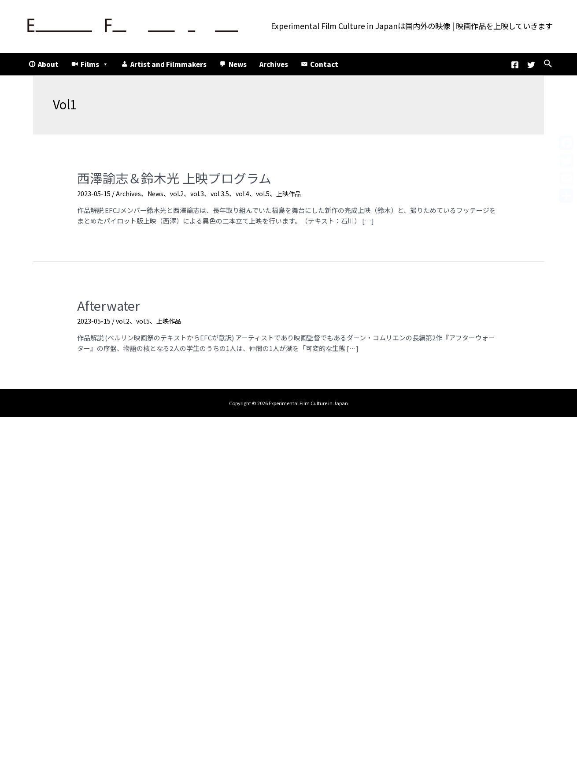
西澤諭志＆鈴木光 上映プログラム (164, 177)
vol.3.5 (225, 191)
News (238, 64)
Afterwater (105, 303)
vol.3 (201, 191)
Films (94, 64)
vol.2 (180, 191)
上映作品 (297, 191)
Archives (273, 64)
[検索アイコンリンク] (548, 64)
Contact (324, 64)
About (48, 64)
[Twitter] (531, 65)
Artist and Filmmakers (168, 64)
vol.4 (248, 191)
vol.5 (270, 191)
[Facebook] (515, 65)
